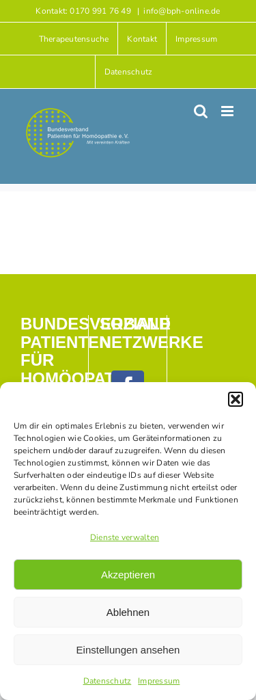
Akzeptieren (128, 574)
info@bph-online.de (181, 10)
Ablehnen (128, 612)
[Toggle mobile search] (201, 111)
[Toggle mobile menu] (228, 111)
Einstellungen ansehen (128, 650)
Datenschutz (107, 680)
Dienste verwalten (124, 537)
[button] (235, 399)
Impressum (159, 680)
